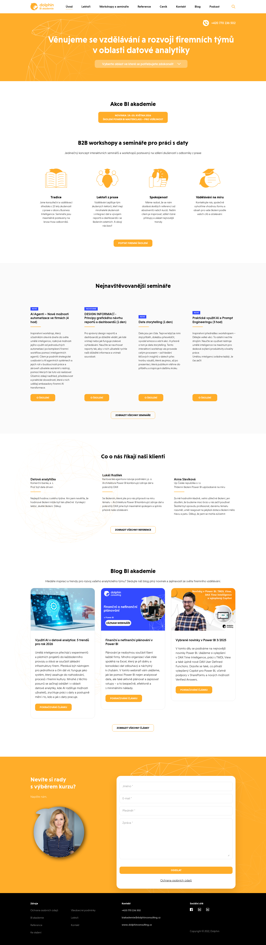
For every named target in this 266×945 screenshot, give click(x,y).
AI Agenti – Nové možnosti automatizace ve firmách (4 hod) (49, 318)
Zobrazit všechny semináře (133, 415)
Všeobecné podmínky (83, 910)
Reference (144, 6)
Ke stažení (35, 932)
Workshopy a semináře (114, 6)
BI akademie (37, 917)
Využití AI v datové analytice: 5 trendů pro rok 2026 (62, 642)
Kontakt (181, 6)
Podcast (214, 6)
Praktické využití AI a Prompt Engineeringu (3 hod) (212, 320)
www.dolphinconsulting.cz (137, 924)
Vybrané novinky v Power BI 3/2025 (201, 640)
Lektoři (86, 6)
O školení (43, 397)
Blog (198, 6)
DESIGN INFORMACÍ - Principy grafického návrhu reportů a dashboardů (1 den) (105, 318)
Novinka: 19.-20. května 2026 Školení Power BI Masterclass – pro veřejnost (133, 117)
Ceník (163, 6)
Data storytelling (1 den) (156, 322)
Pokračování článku (53, 707)
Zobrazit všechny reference (133, 529)
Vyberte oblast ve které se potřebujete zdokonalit (137, 64)
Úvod (69, 6)
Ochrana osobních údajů (176, 880)
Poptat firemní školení (133, 243)
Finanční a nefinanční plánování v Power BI (129, 642)
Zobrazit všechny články (133, 727)
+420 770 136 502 (131, 910)
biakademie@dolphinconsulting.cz (141, 917)
